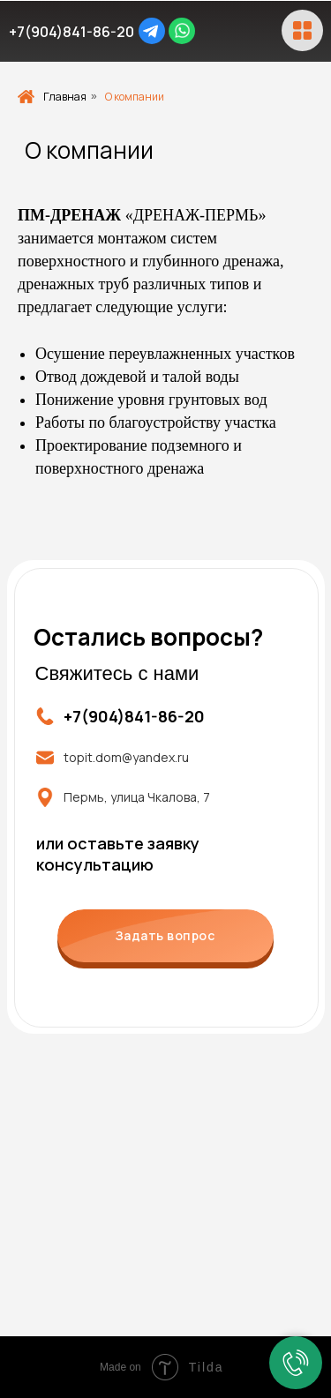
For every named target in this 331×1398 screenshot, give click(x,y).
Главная (52, 96)
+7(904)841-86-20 (71, 31)
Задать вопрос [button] (165, 935)
